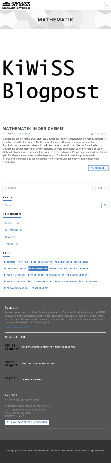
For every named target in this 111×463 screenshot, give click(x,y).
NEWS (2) (10, 237)
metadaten (58, 268)
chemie (9, 262)
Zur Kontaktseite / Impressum (27, 422)
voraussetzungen (16, 288)
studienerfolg (65, 281)
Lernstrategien (32, 379)
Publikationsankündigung (39, 363)
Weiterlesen (98, 168)
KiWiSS (11, 134)
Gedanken (24, 134)
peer (84, 268)
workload (40, 288)
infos (23, 262)
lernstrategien (15, 268)
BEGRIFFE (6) (12, 223)
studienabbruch (40, 281)
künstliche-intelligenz (71, 262)
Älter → (100, 188)
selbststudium (14, 281)
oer (73, 268)
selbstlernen (78, 275)
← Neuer (10, 188)
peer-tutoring (14, 275)
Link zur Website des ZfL (18, 327)
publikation (55, 275)
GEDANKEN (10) (13, 230)
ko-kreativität (41, 262)
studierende (88, 281)
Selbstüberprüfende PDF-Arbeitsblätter (48, 347)
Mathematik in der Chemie (33, 128)
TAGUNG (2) (11, 244)
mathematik (38, 268)
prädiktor (36, 275)
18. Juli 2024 (98, 134)
